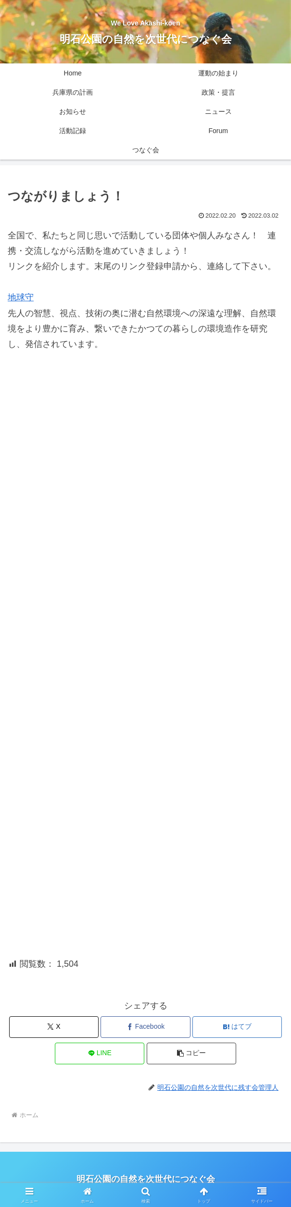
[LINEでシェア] (99, 1053)
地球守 (21, 297)
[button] (191, 1053)
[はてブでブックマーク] (237, 1027)
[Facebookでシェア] (145, 1027)
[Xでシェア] (54, 1027)
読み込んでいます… (145, 644)
